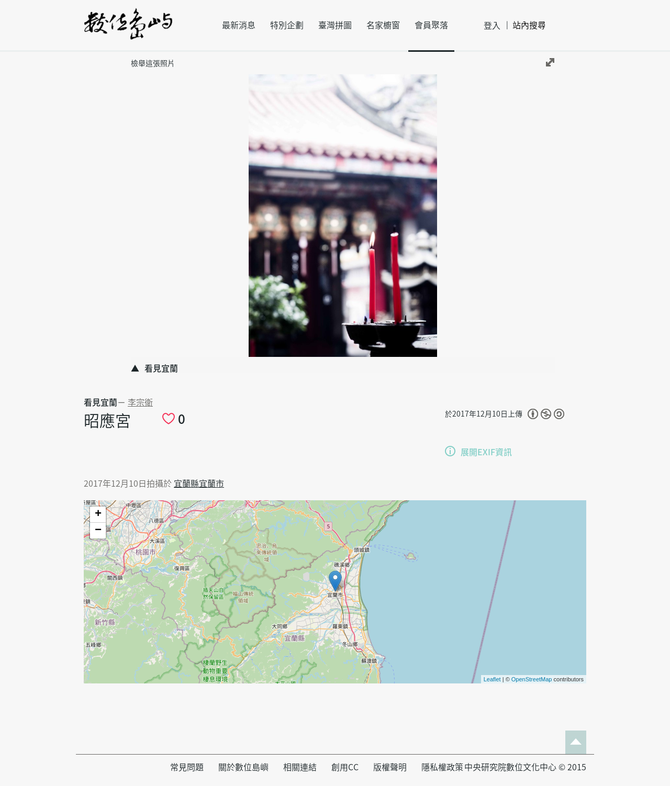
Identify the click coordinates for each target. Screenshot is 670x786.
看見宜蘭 (100, 402)
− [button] (98, 530)
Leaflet (492, 679)
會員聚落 (431, 25)
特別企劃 (287, 25)
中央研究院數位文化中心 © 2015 (525, 767)
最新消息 (238, 25)
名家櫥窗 (383, 25)
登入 (492, 25)
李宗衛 (140, 402)
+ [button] (98, 514)
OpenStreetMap (531, 679)
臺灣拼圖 (335, 25)
